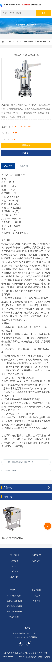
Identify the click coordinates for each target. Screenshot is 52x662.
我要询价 (26, 145)
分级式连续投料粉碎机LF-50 (13, 538)
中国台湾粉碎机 (14, 596)
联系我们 (26, 153)
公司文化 (14, 566)
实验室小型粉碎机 (14, 601)
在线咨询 (36, 601)
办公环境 (14, 571)
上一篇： (18, 462)
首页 (9, 42)
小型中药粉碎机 (27, 42)
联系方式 (36, 596)
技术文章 (36, 555)
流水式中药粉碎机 (41, 42)
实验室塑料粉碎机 (14, 611)
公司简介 (14, 561)
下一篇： (11, 470)
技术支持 (36, 561)
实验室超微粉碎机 (14, 606)
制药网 (47, 656)
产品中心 (16, 42)
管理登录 (30, 656)
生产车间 (14, 577)
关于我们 (14, 555)
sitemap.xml (20, 656)
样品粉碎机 (14, 617)
